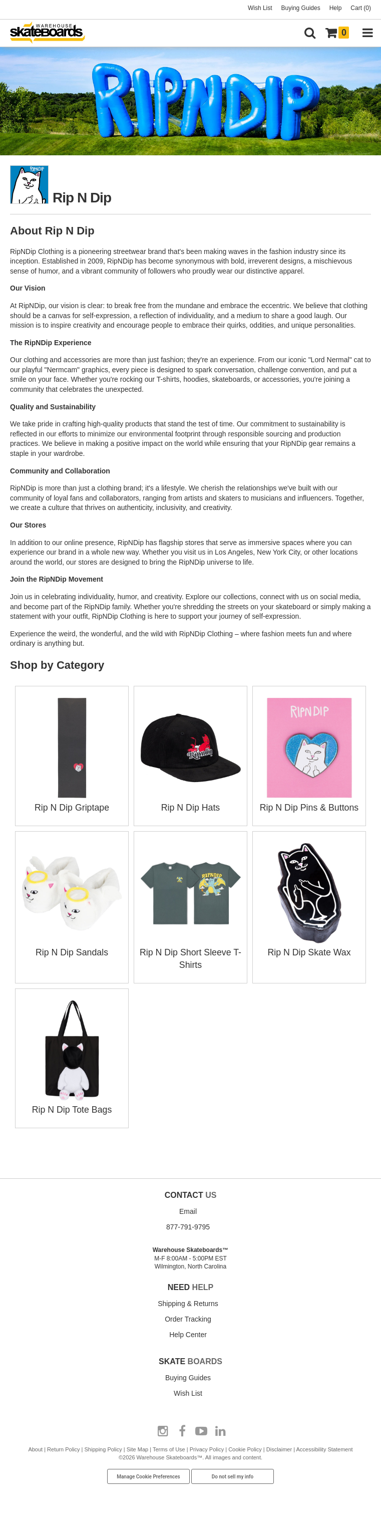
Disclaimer (279, 1447)
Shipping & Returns (188, 1301)
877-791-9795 (188, 1224)
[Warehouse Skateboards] (52, 33)
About (35, 1447)
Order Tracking (188, 1317)
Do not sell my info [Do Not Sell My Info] (233, 1474)
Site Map (137, 1447)
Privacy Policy (207, 1447)
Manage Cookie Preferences (148, 1474)
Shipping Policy (103, 1447)
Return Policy (63, 1447)
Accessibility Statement (324, 1447)
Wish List (260, 8)
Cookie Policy (245, 1447)
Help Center (188, 1332)
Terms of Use (169, 1447)
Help (335, 8)
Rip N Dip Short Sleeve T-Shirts (190, 951)
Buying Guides (300, 8)
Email (188, 1209)
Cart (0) (360, 8)
